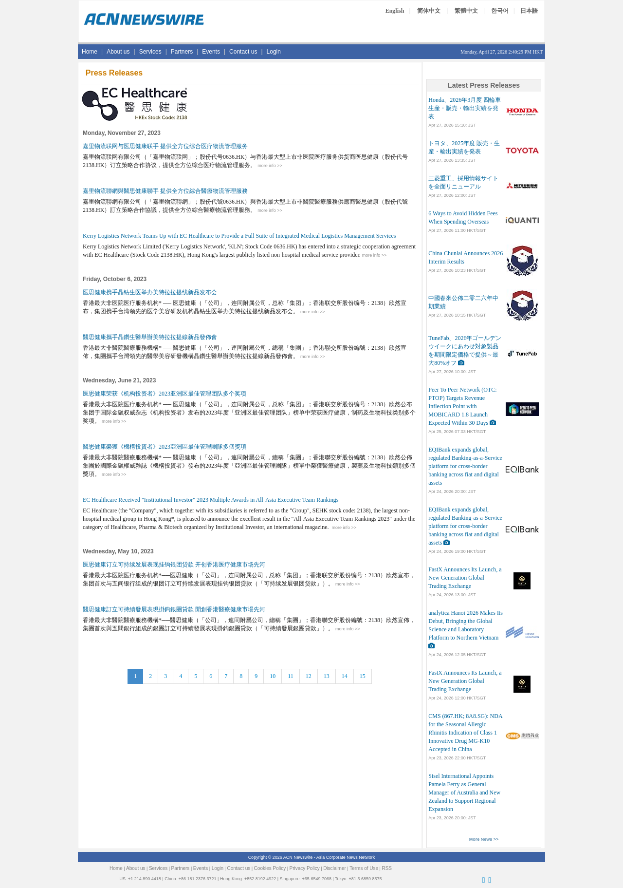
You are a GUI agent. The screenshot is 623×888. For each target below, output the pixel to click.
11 (290, 676)
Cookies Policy (270, 868)
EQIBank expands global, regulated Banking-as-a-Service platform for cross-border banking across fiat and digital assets (465, 466)
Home (89, 51)
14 (345, 676)
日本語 (529, 10)
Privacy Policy (305, 868)
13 (327, 676)
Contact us (243, 51)
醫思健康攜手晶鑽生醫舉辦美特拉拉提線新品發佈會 (150, 337)
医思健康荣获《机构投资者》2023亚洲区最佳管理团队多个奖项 (164, 393)
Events (211, 51)
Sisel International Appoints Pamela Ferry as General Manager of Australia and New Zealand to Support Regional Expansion (464, 792)
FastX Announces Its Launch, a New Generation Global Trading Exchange (464, 577)
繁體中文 (466, 10)
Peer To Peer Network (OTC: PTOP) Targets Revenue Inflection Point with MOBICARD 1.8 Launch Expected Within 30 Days (462, 406)
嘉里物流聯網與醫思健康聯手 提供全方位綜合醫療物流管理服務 (165, 191)
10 (272, 676)
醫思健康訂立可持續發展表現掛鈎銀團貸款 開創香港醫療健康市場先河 (174, 609)
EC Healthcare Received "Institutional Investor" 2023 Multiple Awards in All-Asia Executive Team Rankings (211, 499)
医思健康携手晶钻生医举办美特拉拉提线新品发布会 (150, 292)
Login (274, 51)
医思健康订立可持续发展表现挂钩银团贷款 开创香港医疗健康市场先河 (174, 564)
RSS (387, 868)
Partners (182, 51)
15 (363, 676)
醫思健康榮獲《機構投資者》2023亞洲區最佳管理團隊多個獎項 (164, 446)
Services (150, 51)
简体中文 (428, 10)
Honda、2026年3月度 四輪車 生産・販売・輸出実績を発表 (464, 108)
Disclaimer (334, 868)
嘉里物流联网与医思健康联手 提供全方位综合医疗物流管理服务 (165, 146)
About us (118, 51)
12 (309, 676)
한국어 (500, 10)
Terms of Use (363, 868)
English (394, 10)
